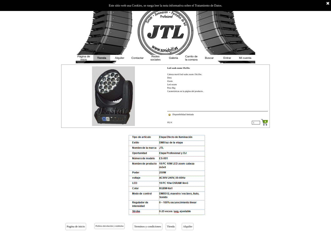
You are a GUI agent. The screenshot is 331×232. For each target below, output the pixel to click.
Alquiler (119, 57)
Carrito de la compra (191, 58)
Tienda (101, 57)
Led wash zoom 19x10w (178, 68)
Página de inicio (83, 58)
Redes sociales (155, 58)
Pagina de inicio (76, 226)
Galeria (173, 57)
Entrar (227, 57)
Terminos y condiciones (147, 226)
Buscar (209, 57)
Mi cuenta (245, 57)
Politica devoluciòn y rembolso (110, 226)
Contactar (138, 57)
